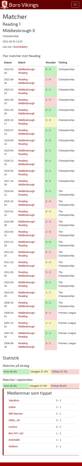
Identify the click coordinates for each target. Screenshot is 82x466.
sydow (12, 407)
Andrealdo (14, 439)
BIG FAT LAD (16, 433)
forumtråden (20, 46)
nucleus (13, 426)
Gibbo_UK (14, 420)
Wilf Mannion (16, 413)
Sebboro (13, 446)
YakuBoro (14, 400)
